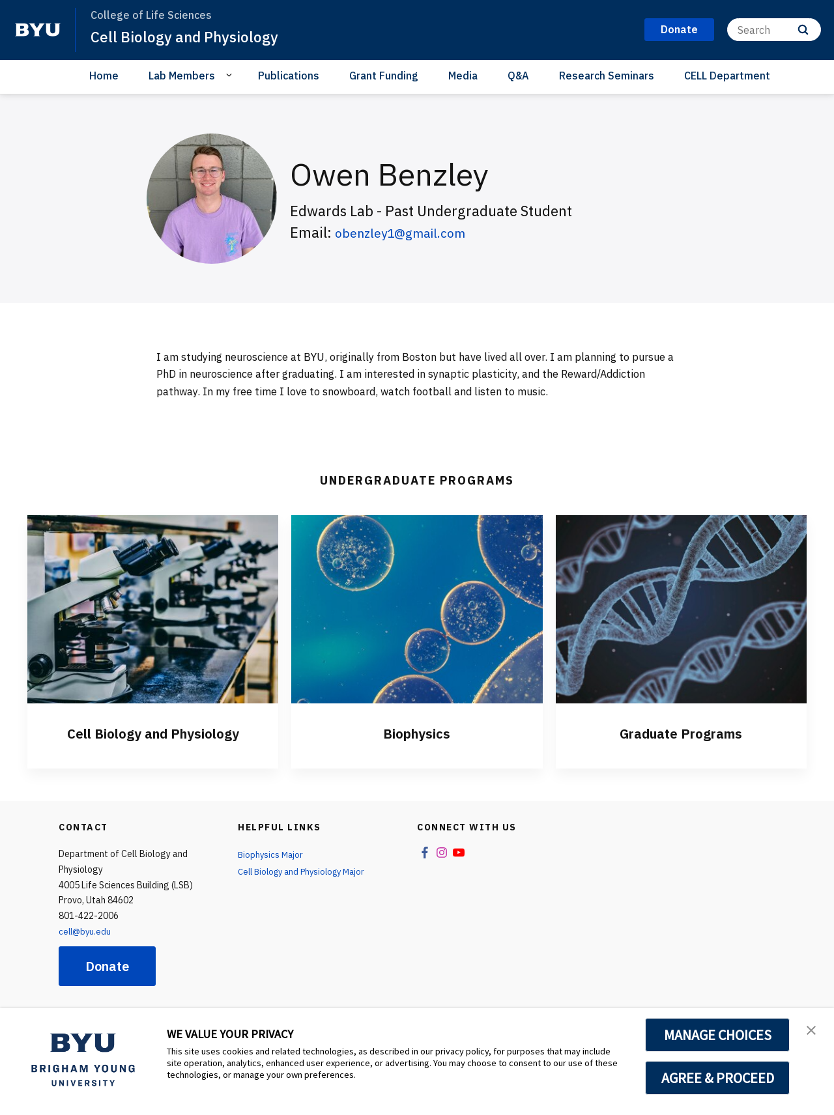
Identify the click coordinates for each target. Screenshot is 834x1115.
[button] (812, 1032)
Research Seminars (606, 75)
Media (463, 75)
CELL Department (727, 75)
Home (104, 75)
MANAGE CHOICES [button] (717, 1035)
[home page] (38, 29)
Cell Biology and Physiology (190, 36)
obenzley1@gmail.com (409, 232)
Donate (107, 966)
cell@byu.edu (86, 931)
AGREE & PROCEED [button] (717, 1078)
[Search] (774, 29)
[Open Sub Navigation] (231, 75)
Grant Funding (383, 75)
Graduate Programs (681, 732)
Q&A (518, 75)
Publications (288, 75)
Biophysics (417, 732)
